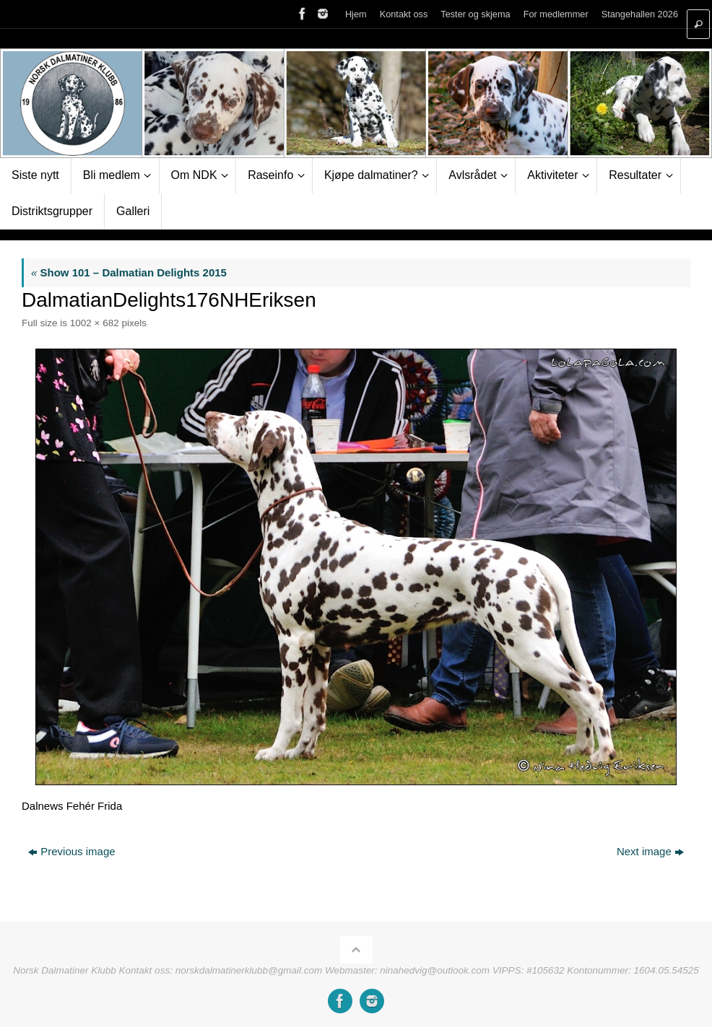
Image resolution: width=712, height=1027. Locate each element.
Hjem (356, 14)
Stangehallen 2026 (640, 14)
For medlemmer (556, 14)
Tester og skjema (475, 14)
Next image (650, 851)
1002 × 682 (94, 323)
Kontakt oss (404, 14)
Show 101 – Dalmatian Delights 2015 (129, 272)
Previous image (71, 851)
